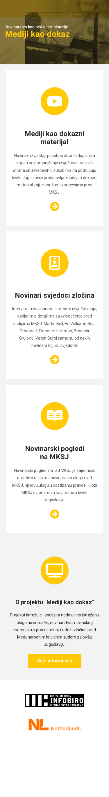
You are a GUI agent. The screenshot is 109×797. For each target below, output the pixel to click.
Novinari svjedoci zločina (54, 295)
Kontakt (35, 753)
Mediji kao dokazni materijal (54, 138)
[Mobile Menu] (100, 32)
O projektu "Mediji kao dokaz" (54, 602)
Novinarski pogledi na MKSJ (54, 453)
